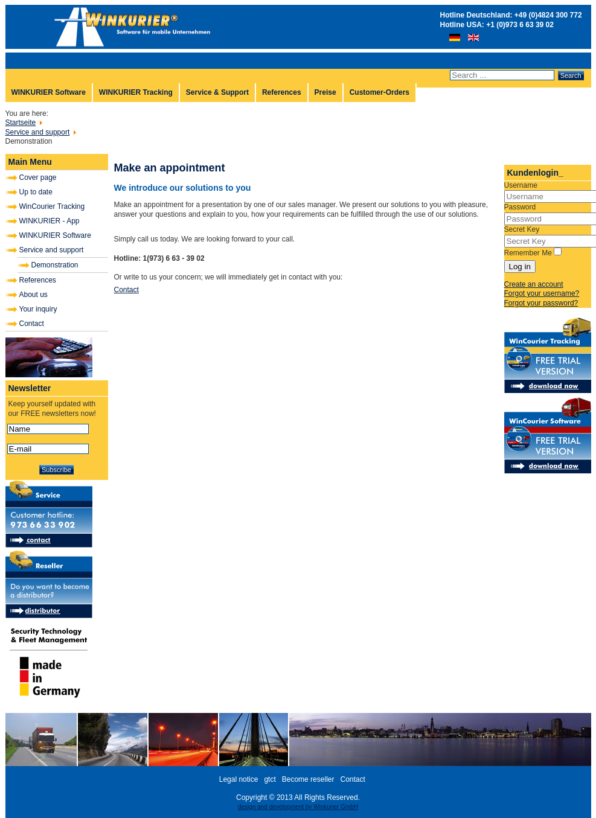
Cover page (38, 177)
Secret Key (522, 229)
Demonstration (55, 265)
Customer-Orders (379, 92)
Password (520, 207)
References (281, 92)
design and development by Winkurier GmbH (298, 807)
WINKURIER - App (49, 221)
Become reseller (308, 779)
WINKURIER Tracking (136, 92)
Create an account (533, 284)
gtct (269, 779)
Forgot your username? (542, 293)
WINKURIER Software (48, 92)
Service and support (51, 250)
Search (571, 75)
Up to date (36, 192)
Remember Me (528, 253)
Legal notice (238, 779)
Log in (520, 266)
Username (520, 185)
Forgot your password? (541, 303)
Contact (31, 323)
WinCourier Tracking (52, 206)
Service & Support (217, 92)
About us (33, 294)
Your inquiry (38, 309)
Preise (325, 92)
